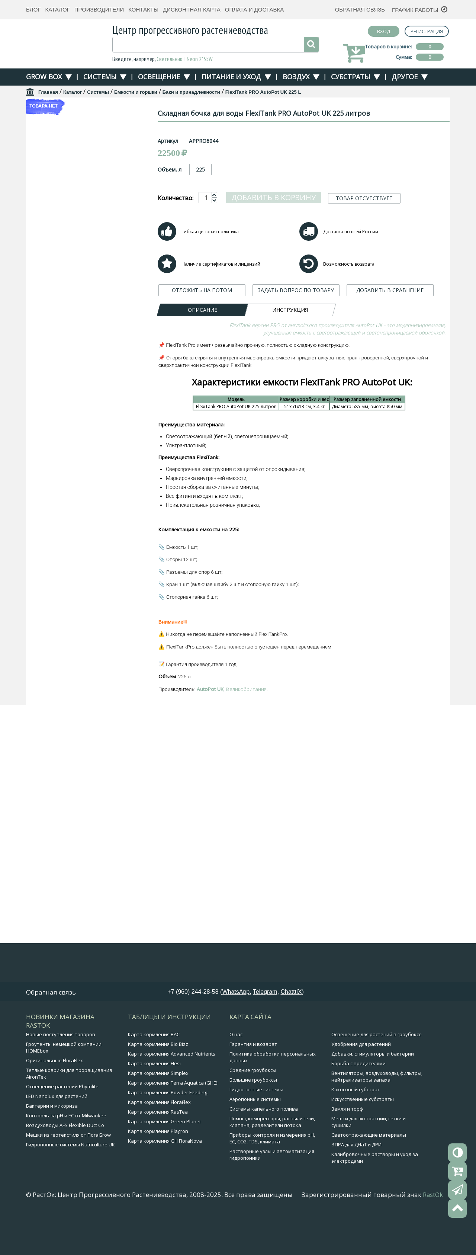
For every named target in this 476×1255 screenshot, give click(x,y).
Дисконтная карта (192, 9)
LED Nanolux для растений (56, 1135)
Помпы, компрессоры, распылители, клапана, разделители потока (272, 1161)
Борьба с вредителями (358, 1102)
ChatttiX (291, 1031)
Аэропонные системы (255, 1138)
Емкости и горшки (135, 92)
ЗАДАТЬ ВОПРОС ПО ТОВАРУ (296, 290)
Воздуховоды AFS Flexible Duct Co (65, 1164)
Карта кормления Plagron (158, 1170)
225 (200, 169)
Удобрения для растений (361, 1083)
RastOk (433, 1234)
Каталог (57, 9)
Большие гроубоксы (253, 1119)
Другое (405, 76)
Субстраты (350, 76)
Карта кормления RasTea (158, 1151)
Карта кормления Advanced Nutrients (171, 1093)
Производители (99, 9)
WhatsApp (236, 1031)
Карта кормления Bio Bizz (158, 1083)
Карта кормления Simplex (158, 1112)
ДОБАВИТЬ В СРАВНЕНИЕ (390, 290)
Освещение (159, 76)
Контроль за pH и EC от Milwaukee (66, 1155)
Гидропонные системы (256, 1129)
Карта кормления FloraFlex (159, 1141)
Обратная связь (360, 9)
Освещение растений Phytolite (62, 1126)
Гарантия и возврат (253, 1083)
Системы (99, 76)
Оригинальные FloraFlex (54, 1099)
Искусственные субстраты (362, 1138)
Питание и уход (231, 76)
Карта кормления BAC (154, 1073)
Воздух (296, 76)
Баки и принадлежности (191, 92)
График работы (415, 10)
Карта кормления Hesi (154, 1102)
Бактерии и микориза (52, 1145)
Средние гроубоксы (252, 1109)
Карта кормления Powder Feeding (167, 1131)
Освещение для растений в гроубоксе (376, 1073)
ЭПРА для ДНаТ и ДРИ (356, 1184)
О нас (235, 1073)
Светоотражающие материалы (368, 1174)
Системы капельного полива (263, 1148)
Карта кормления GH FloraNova (165, 1180)
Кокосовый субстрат (355, 1129)
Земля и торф (347, 1148)
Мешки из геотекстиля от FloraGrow (68, 1174)
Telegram (265, 1031)
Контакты (143, 9)
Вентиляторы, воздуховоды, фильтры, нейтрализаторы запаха (376, 1116)
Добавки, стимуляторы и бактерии (372, 1093)
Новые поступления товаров (60, 1073)
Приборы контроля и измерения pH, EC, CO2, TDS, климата (272, 1177)
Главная (48, 92)
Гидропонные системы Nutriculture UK (70, 1184)
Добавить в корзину (273, 197)
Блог (33, 9)
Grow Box (44, 76)
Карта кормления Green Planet (164, 1161)
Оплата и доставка (254, 9)
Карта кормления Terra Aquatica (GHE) (172, 1122)
